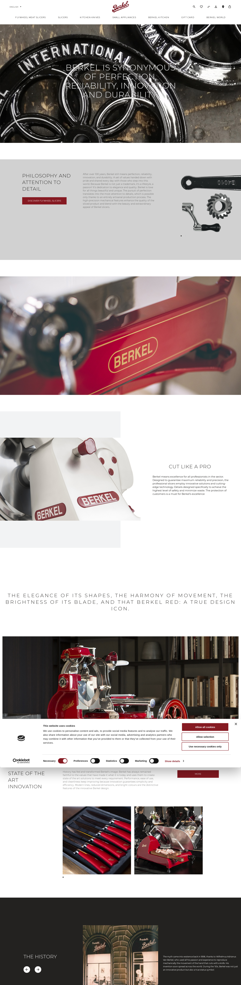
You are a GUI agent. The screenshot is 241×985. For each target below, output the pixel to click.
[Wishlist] (201, 9)
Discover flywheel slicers (44, 205)
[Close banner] (236, 941)
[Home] (121, 9)
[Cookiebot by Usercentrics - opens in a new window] (21, 978)
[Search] (194, 9)
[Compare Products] (208, 9)
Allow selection (205, 954)
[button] (181, 240)
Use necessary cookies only (205, 964)
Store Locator (223, 10)
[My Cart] (229, 9)
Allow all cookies (205, 944)
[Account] (215, 9)
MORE (198, 778)
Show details (172, 978)
